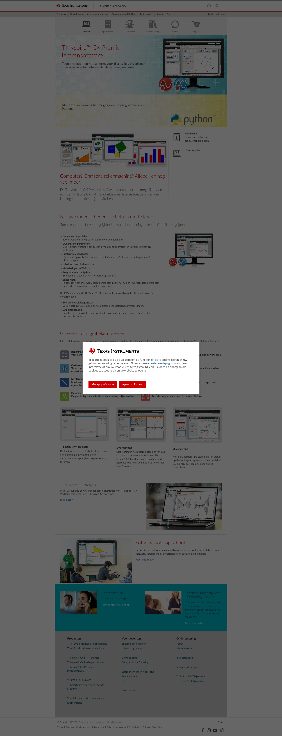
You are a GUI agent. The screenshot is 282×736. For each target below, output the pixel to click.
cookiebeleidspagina (161, 363)
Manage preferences (103, 384)
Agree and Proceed (132, 384)
